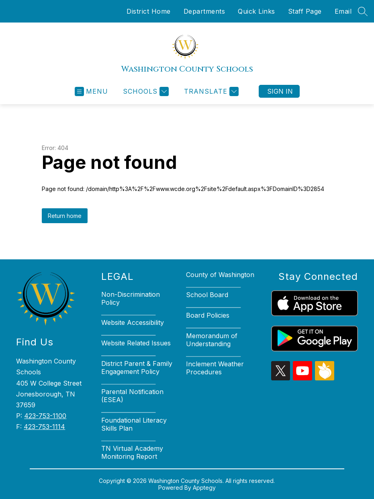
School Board (207, 295)
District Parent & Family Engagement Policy (136, 367)
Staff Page (305, 11)
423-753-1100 (45, 416)
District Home (149, 11)
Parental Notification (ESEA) (132, 396)
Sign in (280, 91)
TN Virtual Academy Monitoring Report (132, 452)
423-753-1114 (44, 427)
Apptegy (204, 487)
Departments (204, 11)
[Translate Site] (210, 91)
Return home (65, 215)
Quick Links (256, 11)
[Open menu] (91, 91)
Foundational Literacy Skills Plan (134, 424)
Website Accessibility (132, 322)
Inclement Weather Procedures (215, 368)
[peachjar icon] (324, 378)
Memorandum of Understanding (211, 340)
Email (343, 11)
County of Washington (220, 275)
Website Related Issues (136, 343)
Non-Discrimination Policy (130, 298)
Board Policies (207, 315)
